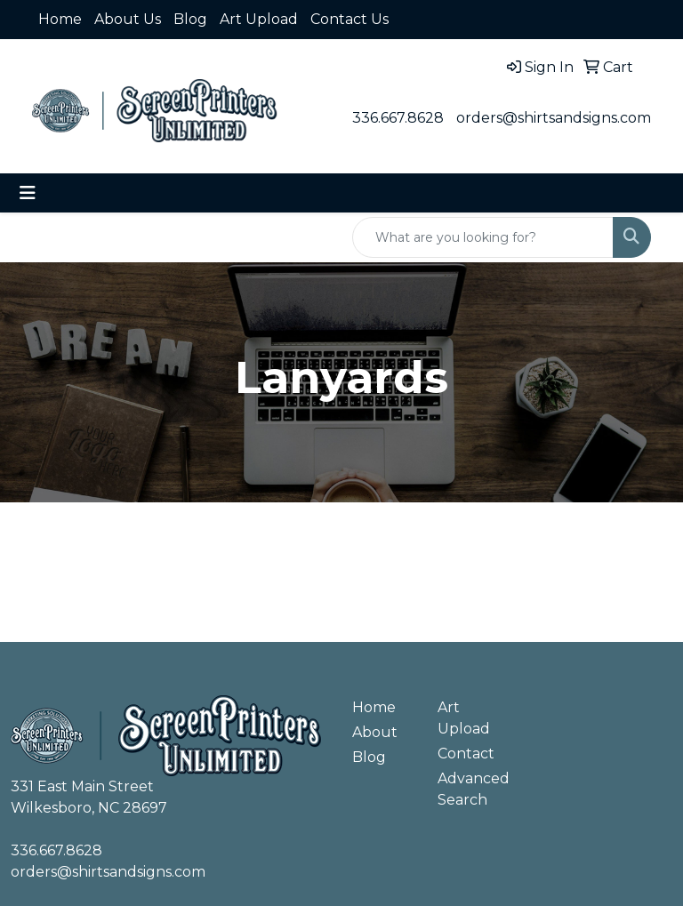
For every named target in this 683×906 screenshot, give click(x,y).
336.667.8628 (398, 117)
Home (60, 19)
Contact (466, 753)
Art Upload (259, 19)
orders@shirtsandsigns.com (553, 117)
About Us (127, 19)
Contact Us (349, 19)
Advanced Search (470, 789)
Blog (190, 19)
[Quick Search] (483, 237)
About (375, 732)
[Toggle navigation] (27, 192)
